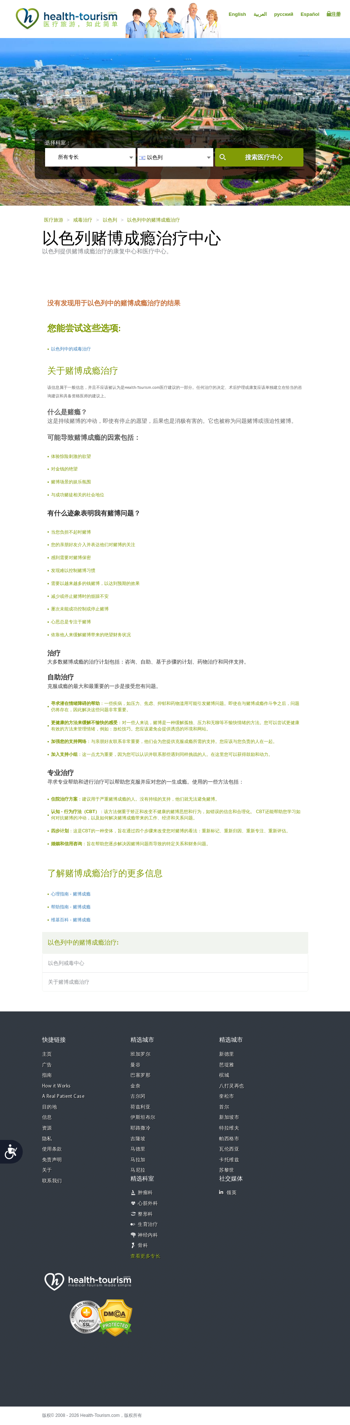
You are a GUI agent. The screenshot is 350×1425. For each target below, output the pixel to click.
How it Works (56, 1086)
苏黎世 (226, 1170)
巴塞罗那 (140, 1075)
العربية (260, 14)
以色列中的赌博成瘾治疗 (153, 220)
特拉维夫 (229, 1128)
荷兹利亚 (140, 1107)
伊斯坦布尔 (143, 1117)
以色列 (110, 220)
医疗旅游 (53, 220)
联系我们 (52, 1181)
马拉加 (138, 1160)
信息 (47, 1117)
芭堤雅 (226, 1065)
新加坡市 (229, 1117)
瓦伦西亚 (229, 1149)
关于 (47, 1170)
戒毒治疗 (82, 220)
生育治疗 (148, 1224)
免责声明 (52, 1160)
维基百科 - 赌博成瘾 (71, 919)
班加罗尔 (140, 1054)
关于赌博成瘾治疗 (68, 982)
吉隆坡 (138, 1139)
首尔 (224, 1107)
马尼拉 (138, 1170)
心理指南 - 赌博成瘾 (71, 894)
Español (309, 14)
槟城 (224, 1075)
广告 (47, 1065)
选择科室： (58, 142)
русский (283, 14)
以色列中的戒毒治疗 (71, 349)
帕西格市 (229, 1139)
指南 (47, 1075)
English (237, 14)
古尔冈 (138, 1096)
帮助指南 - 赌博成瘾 (71, 907)
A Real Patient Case (63, 1096)
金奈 (135, 1086)
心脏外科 (148, 1203)
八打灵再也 (231, 1086)
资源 (47, 1128)
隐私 (47, 1139)
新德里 (226, 1054)
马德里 (138, 1149)
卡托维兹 (229, 1160)
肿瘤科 (145, 1193)
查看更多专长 (145, 1256)
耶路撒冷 (140, 1128)
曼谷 (135, 1065)
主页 (47, 1054)
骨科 (143, 1245)
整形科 (145, 1214)
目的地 (49, 1107)
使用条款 (52, 1149)
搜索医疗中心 (264, 157)
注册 (334, 14)
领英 (228, 1192)
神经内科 (148, 1235)
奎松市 (226, 1096)
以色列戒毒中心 (66, 963)
